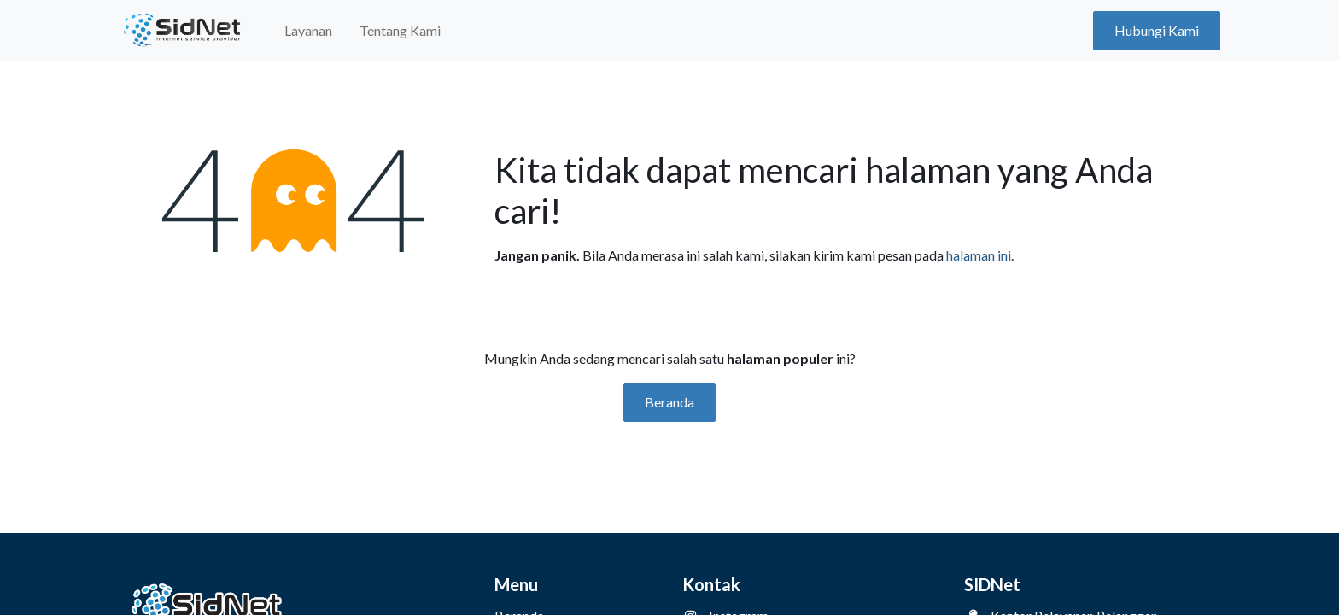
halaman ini (978, 255)
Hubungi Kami (1156, 30)
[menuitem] (308, 31)
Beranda (669, 402)
